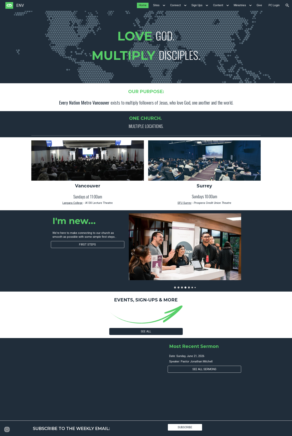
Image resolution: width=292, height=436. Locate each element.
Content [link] (218, 5)
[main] (146, 47)
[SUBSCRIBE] (185, 427)
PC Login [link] (274, 5)
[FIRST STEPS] (87, 244)
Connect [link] (175, 5)
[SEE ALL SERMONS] (204, 369)
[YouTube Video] (87, 379)
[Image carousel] (185, 250)
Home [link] (143, 5)
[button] (287, 5)
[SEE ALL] (146, 331)
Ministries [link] (240, 5)
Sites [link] (156, 5)
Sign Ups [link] (196, 5)
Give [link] (259, 5)
